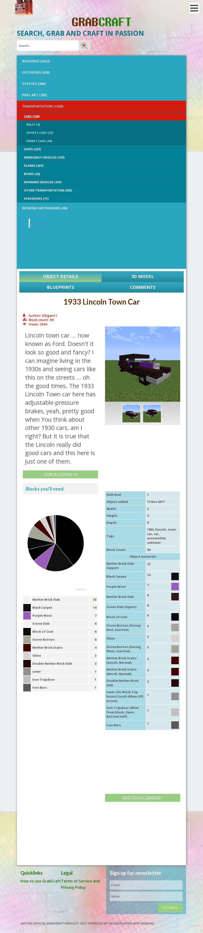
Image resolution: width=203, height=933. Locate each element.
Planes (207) (33, 165)
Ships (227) (32, 149)
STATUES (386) (34, 83)
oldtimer (154, 542)
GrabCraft (42, 223)
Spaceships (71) (36, 198)
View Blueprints (60, 474)
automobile (156, 538)
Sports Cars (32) (39, 133)
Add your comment (143, 798)
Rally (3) (33, 124)
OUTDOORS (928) (36, 72)
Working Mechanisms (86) (44, 208)
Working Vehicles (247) (42, 182)
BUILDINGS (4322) (36, 61)
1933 (150, 529)
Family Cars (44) (39, 141)
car (156, 534)
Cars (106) (31, 116)
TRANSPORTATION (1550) (42, 106)
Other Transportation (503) (48, 190)
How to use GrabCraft (40, 881)
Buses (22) (32, 174)
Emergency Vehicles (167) (44, 157)
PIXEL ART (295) (34, 95)
